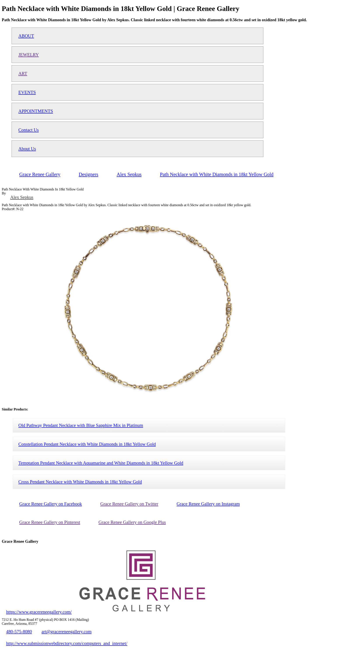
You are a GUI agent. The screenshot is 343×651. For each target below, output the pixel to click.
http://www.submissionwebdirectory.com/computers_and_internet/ (66, 643)
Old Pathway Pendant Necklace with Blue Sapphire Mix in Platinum (80, 425)
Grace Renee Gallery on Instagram (208, 503)
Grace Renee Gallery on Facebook (50, 503)
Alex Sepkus (21, 197)
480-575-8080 (19, 631)
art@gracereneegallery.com (67, 631)
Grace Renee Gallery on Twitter (129, 503)
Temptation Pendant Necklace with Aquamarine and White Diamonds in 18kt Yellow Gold (100, 462)
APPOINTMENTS (35, 110)
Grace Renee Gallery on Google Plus (132, 522)
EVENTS (27, 92)
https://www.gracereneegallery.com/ (39, 611)
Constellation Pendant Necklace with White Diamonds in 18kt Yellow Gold (87, 444)
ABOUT (26, 35)
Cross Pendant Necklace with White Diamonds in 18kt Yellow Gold (80, 481)
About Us (27, 148)
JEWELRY (28, 54)
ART (22, 73)
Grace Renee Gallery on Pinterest (49, 522)
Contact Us (28, 129)
